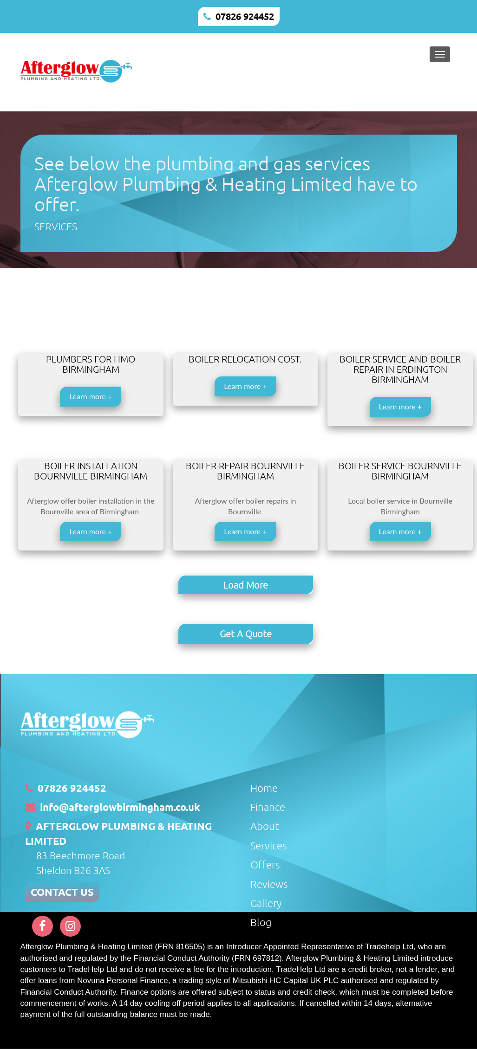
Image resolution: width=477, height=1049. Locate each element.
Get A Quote (246, 633)
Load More (245, 584)
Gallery (265, 901)
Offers (265, 863)
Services (268, 844)
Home (264, 786)
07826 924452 (245, 16)
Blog (261, 920)
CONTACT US (62, 890)
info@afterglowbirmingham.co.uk (120, 805)
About (264, 824)
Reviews (269, 882)
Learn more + (90, 396)
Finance (267, 805)
